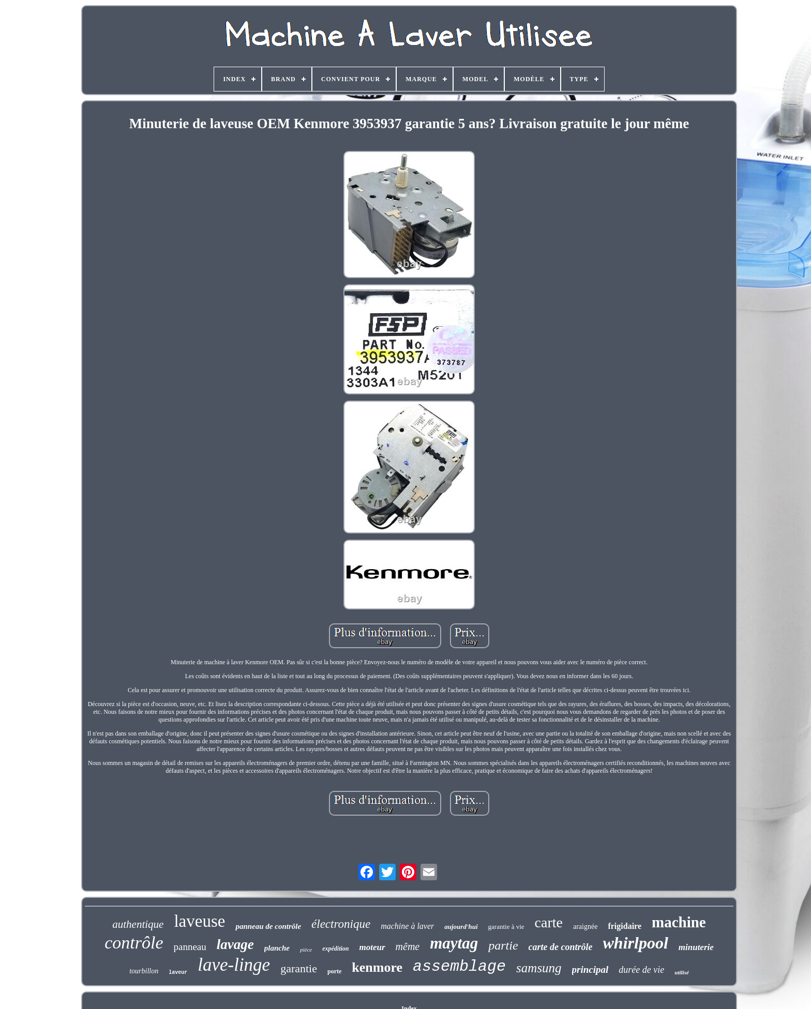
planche (277, 948)
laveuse (199, 921)
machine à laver (407, 926)
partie (503, 945)
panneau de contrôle (268, 926)
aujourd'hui (460, 926)
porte (334, 971)
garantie (298, 968)
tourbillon (143, 971)
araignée (585, 926)
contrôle (133, 942)
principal (590, 969)
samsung (539, 968)
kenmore (377, 967)
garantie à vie (506, 926)
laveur (178, 972)
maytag (454, 943)
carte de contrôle (561, 947)
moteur (372, 947)
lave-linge (234, 965)
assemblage (459, 966)
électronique (340, 924)
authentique (137, 924)
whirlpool (635, 943)
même (408, 946)
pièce (306, 949)
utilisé (681, 972)
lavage (235, 944)
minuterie (696, 947)
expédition (335, 948)
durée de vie (641, 970)
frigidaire (624, 926)
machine (679, 922)
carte (549, 922)
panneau (190, 946)
